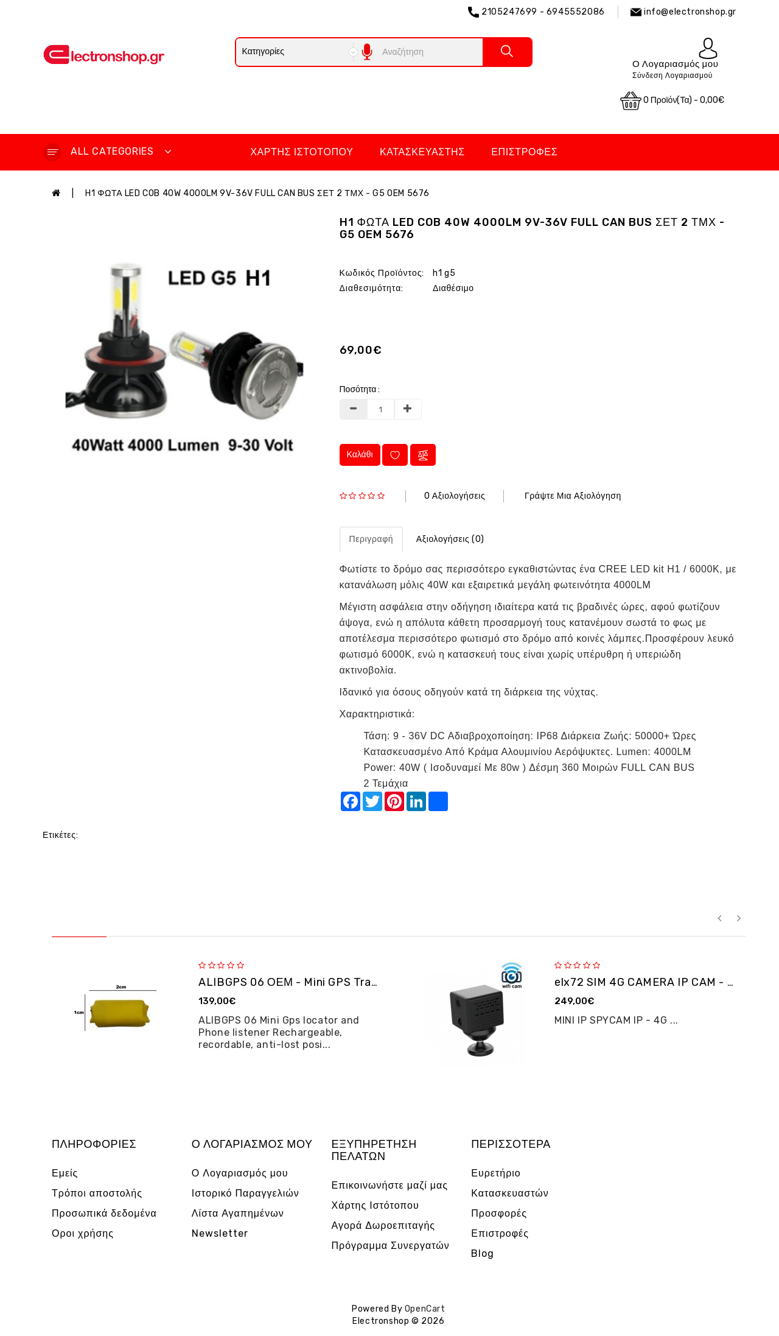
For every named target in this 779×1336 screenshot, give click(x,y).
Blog (482, 1253)
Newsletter (220, 1233)
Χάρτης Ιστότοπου (301, 152)
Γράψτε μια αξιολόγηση (573, 496)
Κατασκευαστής (422, 152)
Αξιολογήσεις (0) (450, 539)
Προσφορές (499, 1213)
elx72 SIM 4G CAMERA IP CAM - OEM (652, 982)
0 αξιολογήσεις (455, 496)
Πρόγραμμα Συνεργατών (391, 1245)
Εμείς (65, 1173)
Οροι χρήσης (83, 1233)
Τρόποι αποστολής (97, 1193)
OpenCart (425, 1309)
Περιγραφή (371, 539)
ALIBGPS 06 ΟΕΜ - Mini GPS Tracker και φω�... (324, 982)
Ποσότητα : (360, 389)
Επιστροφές (524, 152)
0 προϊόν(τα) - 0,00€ (672, 100)
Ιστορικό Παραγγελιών (245, 1193)
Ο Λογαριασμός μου (240, 1173)
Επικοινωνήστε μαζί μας (390, 1185)
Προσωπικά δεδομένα (104, 1213)
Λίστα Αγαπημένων (238, 1213)
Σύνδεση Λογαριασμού (672, 75)
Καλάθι (360, 454)
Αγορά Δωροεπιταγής (384, 1225)
